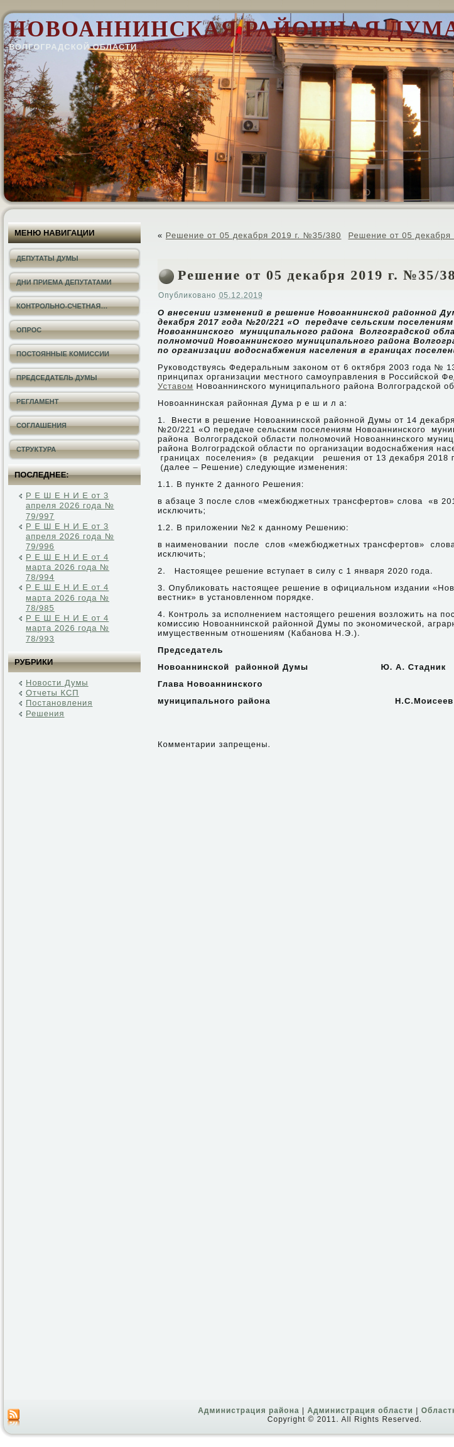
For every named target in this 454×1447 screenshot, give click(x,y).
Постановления (59, 702)
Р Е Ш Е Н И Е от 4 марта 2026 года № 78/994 (67, 567)
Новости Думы (57, 682)
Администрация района (248, 1410)
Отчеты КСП (52, 692)
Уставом (175, 386)
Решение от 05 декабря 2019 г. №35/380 (254, 235)
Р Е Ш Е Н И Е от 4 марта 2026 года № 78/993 (67, 628)
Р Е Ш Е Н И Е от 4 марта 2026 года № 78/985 (67, 597)
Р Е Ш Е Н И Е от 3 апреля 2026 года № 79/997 (70, 506)
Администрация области (360, 1410)
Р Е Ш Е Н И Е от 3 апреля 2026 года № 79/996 (70, 536)
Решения (45, 713)
